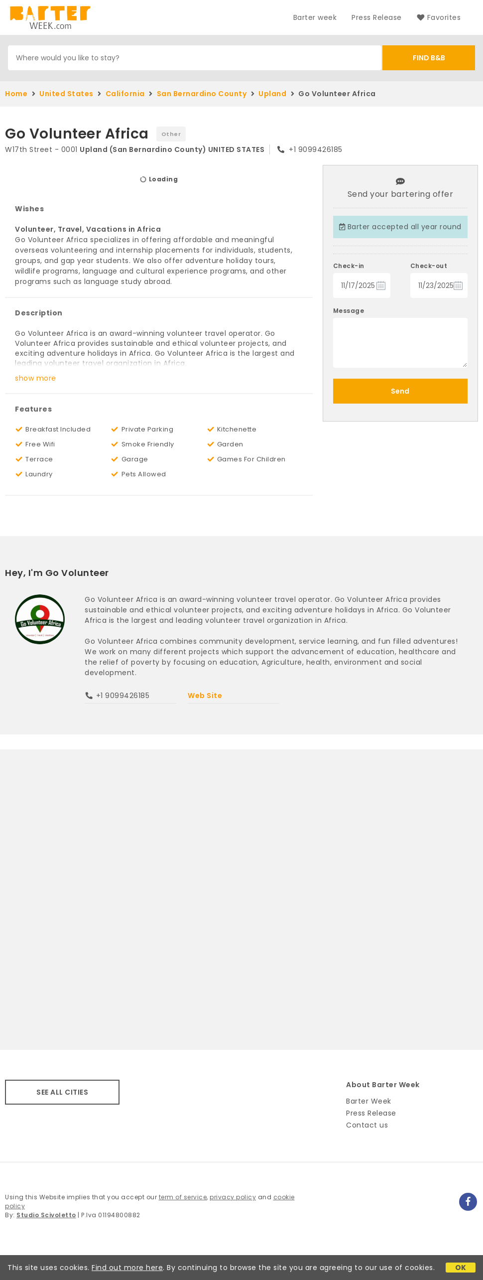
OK (461, 1268)
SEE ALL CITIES (62, 1092)
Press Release (377, 17)
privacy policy (233, 1197)
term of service (183, 1197)
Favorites (439, 17)
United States (66, 94)
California (125, 94)
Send (400, 391)
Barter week (315, 17)
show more (35, 378)
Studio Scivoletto (46, 1215)
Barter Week (368, 1101)
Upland (272, 94)
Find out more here (127, 1268)
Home (16, 94)
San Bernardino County (202, 94)
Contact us (367, 1125)
